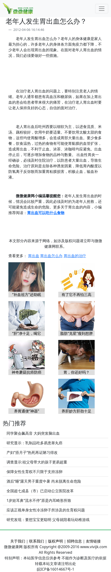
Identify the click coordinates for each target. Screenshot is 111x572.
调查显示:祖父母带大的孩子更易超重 (37, 462)
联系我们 (36, 541)
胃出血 (33, 255)
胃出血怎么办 (51, 255)
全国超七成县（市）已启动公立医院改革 (40, 490)
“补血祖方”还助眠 (26, 294)
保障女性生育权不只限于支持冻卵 (34, 471)
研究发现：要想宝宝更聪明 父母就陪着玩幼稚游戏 (48, 519)
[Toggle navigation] (101, 8)
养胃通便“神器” (26, 411)
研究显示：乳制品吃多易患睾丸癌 (34, 442)
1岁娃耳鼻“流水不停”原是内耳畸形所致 (39, 500)
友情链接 (93, 541)
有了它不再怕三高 (76, 294)
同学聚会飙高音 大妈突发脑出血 (33, 433)
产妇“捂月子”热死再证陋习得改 (32, 452)
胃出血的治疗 (75, 255)
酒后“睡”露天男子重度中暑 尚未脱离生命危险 (44, 481)
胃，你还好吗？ (76, 372)
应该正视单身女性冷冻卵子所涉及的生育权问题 (46, 510)
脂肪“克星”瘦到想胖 (76, 333)
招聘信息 (74, 541)
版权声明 (55, 541)
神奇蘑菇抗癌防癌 (27, 372)
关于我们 (17, 541)
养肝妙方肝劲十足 (76, 411)
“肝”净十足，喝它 (26, 333)
